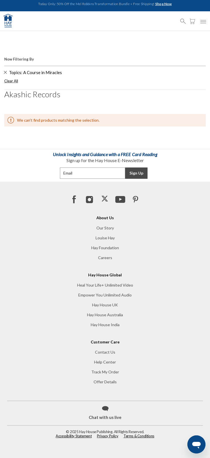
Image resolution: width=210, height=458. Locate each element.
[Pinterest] (135, 199)
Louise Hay (105, 237)
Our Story (105, 227)
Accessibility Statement (74, 436)
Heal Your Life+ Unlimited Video (105, 285)
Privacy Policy (107, 436)
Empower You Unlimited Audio (105, 295)
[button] (184, 18)
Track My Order (105, 371)
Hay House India (105, 324)
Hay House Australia (105, 314)
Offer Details (105, 381)
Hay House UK (105, 304)
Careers (105, 257)
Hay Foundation (105, 247)
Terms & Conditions (139, 436)
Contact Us (105, 352)
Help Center (105, 362)
